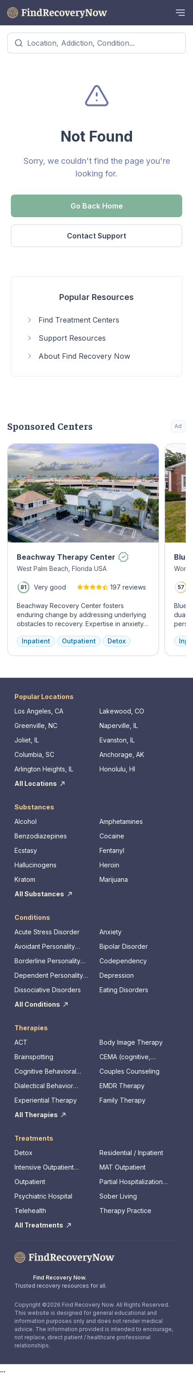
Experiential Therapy (45, 1100)
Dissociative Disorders (47, 990)
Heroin (109, 865)
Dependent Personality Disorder (48, 975)
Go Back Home (97, 205)
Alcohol (25, 821)
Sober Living (118, 1196)
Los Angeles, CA (38, 711)
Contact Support (96, 235)
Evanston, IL (117, 740)
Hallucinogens (35, 865)
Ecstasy (25, 850)
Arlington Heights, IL (43, 769)
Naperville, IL (118, 725)
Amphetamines (121, 821)
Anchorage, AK (121, 754)
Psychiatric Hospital (43, 1196)
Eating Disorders (123, 990)
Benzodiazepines (40, 836)
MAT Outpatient (122, 1167)
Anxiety (110, 932)
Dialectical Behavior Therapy (43, 1086)
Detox (23, 1152)
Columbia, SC (34, 754)
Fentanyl (111, 850)
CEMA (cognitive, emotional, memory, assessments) (128, 1057)
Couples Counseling (129, 1071)
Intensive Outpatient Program (44, 1167)
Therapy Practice (125, 1210)
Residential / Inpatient (131, 1152)
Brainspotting (33, 1057)
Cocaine (111, 836)
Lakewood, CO (121, 711)
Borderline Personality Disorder (47, 961)
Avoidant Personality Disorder (44, 946)
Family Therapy (122, 1100)
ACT (21, 1042)
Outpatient (29, 1181)
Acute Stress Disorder (47, 932)
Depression (116, 975)
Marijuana (113, 879)
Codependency (123, 961)
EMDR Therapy (122, 1086)
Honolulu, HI (117, 769)
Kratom (24, 879)
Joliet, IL (26, 740)
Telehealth (30, 1210)
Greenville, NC (35, 725)
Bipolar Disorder (123, 946)
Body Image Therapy (131, 1042)
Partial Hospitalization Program (131, 1182)
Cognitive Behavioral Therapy (45, 1071)
